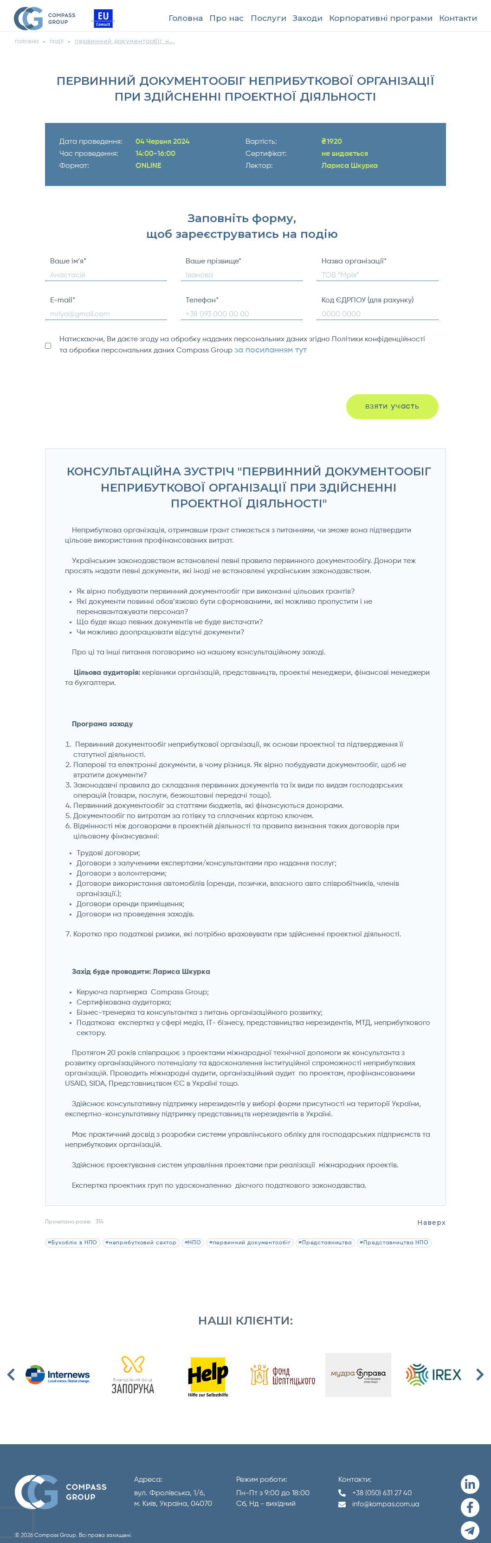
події (62, 41)
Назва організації (354, 261)
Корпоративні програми (381, 18)
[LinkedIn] (469, 1477)
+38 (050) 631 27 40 (383, 1487)
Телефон (202, 300)
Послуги (268, 18)
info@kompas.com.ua (388, 1498)
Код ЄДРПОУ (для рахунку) (367, 300)
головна (29, 41)
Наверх (433, 1216)
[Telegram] (469, 1518)
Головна (185, 18)
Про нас (226, 18)
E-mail (62, 300)
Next (480, 1369)
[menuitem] (185, 19)
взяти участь (392, 403)
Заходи (308, 18)
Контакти (458, 18)
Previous (10, 1369)
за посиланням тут (266, 349)
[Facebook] (469, 1497)
